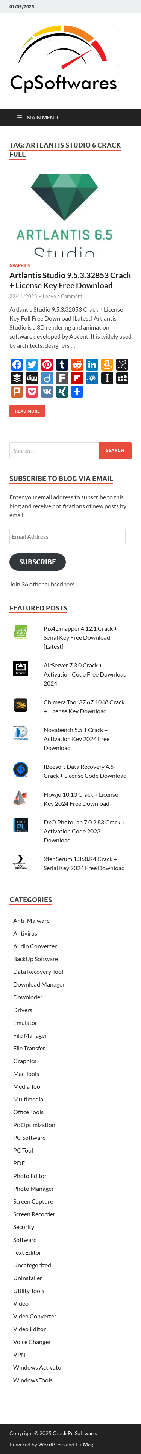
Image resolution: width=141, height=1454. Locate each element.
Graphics (19, 265)
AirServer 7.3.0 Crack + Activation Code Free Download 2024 (85, 674)
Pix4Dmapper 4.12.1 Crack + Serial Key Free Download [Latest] (80, 637)
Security (23, 1226)
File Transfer (29, 1048)
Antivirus (25, 933)
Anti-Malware (31, 920)
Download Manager (39, 984)
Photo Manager (33, 1188)
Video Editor (29, 1328)
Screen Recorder (34, 1213)
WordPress (51, 1444)
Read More (24, 409)
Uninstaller (27, 1277)
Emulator (25, 1022)
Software (24, 1239)
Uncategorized (32, 1265)
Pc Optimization (34, 1124)
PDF (19, 1162)
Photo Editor (30, 1175)
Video (21, 1303)
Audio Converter (35, 945)
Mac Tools (26, 1073)
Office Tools (28, 1111)
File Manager (30, 1035)
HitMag (84, 1444)
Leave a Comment (62, 296)
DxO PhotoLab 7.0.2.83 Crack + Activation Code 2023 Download (84, 831)
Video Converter (34, 1316)
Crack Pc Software (74, 1433)
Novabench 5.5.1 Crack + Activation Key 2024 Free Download (76, 738)
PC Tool (23, 1150)
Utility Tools (28, 1290)
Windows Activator (38, 1367)
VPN (19, 1354)
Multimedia (28, 1099)
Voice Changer (32, 1341)
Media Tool (27, 1086)
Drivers (22, 1009)
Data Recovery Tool (38, 971)
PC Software (29, 1137)
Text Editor (27, 1252)
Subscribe (37, 562)
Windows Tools (33, 1379)
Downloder (27, 996)
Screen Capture (33, 1201)
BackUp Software (35, 958)
